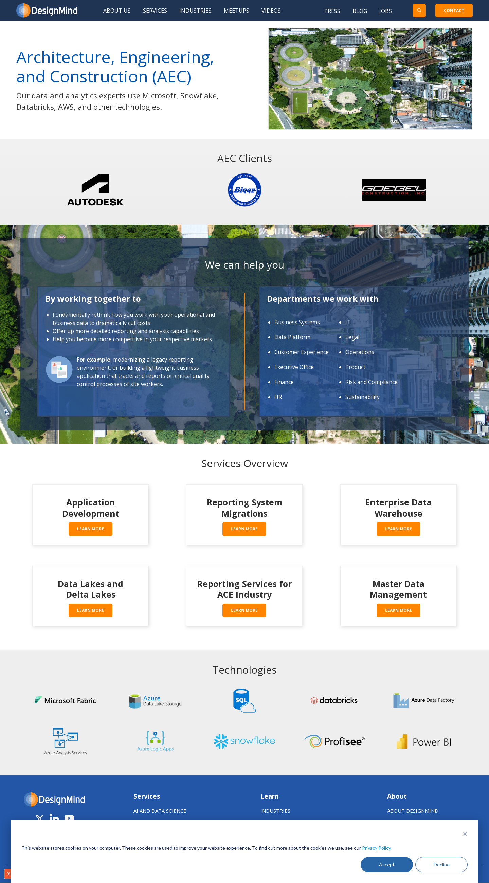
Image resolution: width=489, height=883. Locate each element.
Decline (442, 864)
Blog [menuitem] (359, 11)
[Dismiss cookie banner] (465, 835)
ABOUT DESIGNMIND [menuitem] (412, 810)
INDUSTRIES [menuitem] (275, 810)
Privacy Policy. (377, 848)
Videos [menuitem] (271, 10)
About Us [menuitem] (117, 10)
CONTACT (454, 10)
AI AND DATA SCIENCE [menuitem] (159, 810)
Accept (387, 864)
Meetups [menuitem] (236, 10)
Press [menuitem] (332, 11)
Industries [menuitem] (195, 10)
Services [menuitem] (155, 10)
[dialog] (244, 851)
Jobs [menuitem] (385, 11)
